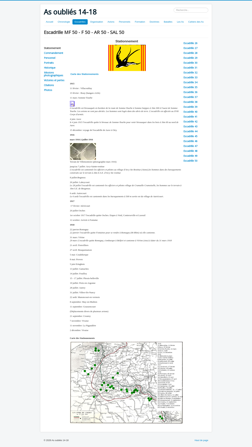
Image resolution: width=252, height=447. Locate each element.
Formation (140, 21)
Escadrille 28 (190, 53)
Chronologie (64, 21)
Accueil (49, 21)
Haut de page (201, 440)
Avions (111, 21)
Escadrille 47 (190, 146)
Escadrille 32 (190, 72)
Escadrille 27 (190, 48)
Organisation (96, 21)
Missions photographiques (53, 74)
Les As (180, 21)
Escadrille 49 (190, 155)
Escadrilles (80, 21)
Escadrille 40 (190, 111)
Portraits (49, 62)
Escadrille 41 (190, 116)
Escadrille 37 (190, 97)
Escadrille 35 (190, 87)
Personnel (49, 57)
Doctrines (154, 21)
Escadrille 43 (190, 126)
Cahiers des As (196, 21)
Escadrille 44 (190, 131)
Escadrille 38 (190, 102)
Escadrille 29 (190, 57)
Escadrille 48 (190, 151)
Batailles (168, 21)
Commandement (53, 53)
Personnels (124, 21)
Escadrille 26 (190, 43)
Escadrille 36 (190, 92)
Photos (48, 90)
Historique (49, 67)
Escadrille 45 (190, 136)
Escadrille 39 (190, 106)
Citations (49, 85)
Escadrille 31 (190, 67)
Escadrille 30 (190, 62)
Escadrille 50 (190, 160)
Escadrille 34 (190, 82)
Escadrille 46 (190, 141)
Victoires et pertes (54, 80)
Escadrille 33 (190, 77)
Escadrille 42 (190, 121)
